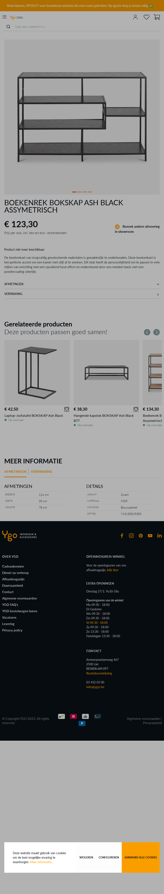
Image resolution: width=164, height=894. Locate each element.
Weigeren (86, 857)
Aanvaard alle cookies (140, 857)
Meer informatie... (41, 862)
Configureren (109, 857)
